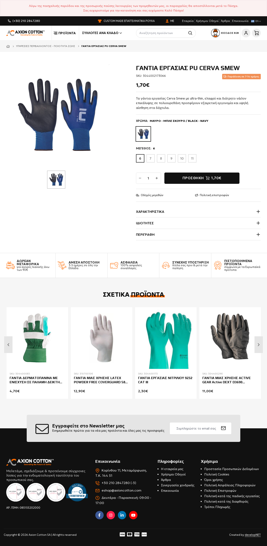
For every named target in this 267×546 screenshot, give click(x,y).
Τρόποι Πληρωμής (217, 507)
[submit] (223, 428)
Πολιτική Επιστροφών (220, 491)
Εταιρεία (188, 21)
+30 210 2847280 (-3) (119, 483)
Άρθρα (225, 21)
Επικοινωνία (240, 21)
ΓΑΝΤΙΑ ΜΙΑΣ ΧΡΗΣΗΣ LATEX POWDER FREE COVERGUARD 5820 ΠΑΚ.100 (101, 380)
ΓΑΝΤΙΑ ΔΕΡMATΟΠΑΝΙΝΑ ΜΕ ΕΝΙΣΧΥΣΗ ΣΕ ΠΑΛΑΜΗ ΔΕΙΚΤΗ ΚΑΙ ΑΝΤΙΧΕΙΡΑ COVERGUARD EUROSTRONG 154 (35, 380)
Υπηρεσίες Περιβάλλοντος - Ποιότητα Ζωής (45, 46)
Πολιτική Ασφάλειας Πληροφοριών (230, 485)
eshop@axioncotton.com (121, 490)
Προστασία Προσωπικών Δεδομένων (231, 469)
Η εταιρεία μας (172, 469)
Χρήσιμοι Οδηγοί (207, 21)
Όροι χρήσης (213, 480)
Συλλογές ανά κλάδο (102, 33)
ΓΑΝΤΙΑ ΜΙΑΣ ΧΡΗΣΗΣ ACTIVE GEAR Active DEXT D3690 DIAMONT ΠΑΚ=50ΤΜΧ (226, 380)
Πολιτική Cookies (216, 474)
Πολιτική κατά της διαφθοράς (226, 501)
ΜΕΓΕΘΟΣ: (145, 148)
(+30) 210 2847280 (26, 21)
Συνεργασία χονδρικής (177, 485)
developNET (253, 535)
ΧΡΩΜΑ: (172, 121)
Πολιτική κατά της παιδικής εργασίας (232, 496)
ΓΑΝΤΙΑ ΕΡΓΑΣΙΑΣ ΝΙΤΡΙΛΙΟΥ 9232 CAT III (165, 380)
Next (258, 344)
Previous (8, 344)
